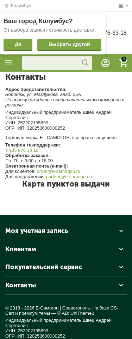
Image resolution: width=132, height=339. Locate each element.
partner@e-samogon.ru (70, 176)
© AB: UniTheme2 (75, 313)
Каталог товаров (9, 63)
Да (18, 44)
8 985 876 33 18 (21, 150)
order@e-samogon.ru (58, 171)
